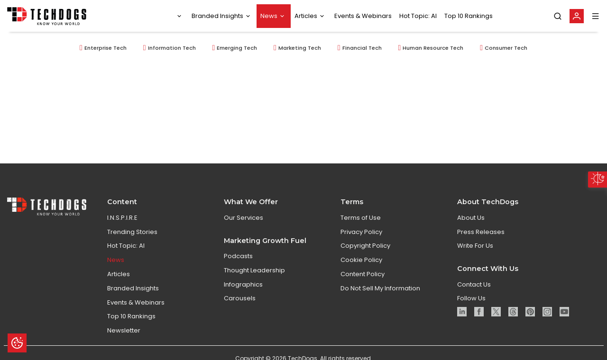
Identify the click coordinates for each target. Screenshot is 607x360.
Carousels (240, 310)
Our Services (243, 229)
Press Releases (481, 243)
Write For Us (475, 257)
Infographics (243, 295)
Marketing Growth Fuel (265, 252)
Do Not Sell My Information (380, 300)
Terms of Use (360, 229)
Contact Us (474, 295)
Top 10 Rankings (468, 15)
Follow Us (471, 310)
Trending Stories (132, 243)
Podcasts (238, 267)
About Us (471, 229)
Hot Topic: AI (418, 15)
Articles (305, 15)
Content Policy (362, 285)
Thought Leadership (254, 281)
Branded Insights (217, 15)
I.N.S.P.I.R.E (122, 229)
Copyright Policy (365, 257)
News (268, 15)
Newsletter (123, 342)
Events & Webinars (363, 15)
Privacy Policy (361, 243)
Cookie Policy (361, 271)
